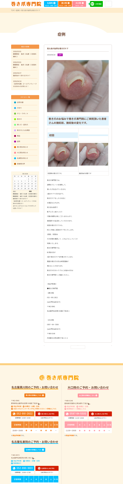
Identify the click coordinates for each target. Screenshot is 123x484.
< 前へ (48, 347)
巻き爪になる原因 (23, 130)
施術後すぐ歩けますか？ (20, 199)
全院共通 (20, 102)
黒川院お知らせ (22, 147)
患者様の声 (21, 164)
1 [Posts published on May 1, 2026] (28, 179)
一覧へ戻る (78, 347)
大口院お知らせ (22, 152)
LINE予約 (91, 4)
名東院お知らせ (22, 158)
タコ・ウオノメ (22, 113)
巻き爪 (19, 119)
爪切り (19, 108)
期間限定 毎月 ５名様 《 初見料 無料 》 (25, 194)
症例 (17, 10)
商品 (18, 136)
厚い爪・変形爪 (22, 124)
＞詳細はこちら (50, 409)
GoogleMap (45, 403)
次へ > (108, 347)
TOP (12, 10)
